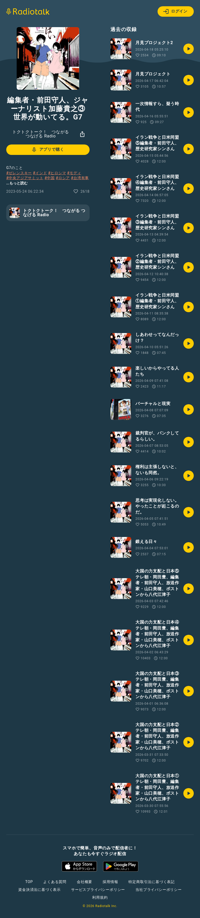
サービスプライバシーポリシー (98, 889)
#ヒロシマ (57, 173)
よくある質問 (54, 882)
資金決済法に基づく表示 (39, 889)
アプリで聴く (47, 150)
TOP (29, 882)
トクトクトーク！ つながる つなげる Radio (40, 133)
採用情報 (110, 882)
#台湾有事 (80, 178)
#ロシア (63, 178)
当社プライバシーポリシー (158, 889)
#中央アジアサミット (24, 178)
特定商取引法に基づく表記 (151, 882)
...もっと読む (17, 183)
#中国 (50, 178)
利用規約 (100, 897)
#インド (40, 173)
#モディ (74, 173)
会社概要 (84, 882)
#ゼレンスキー (19, 173)
